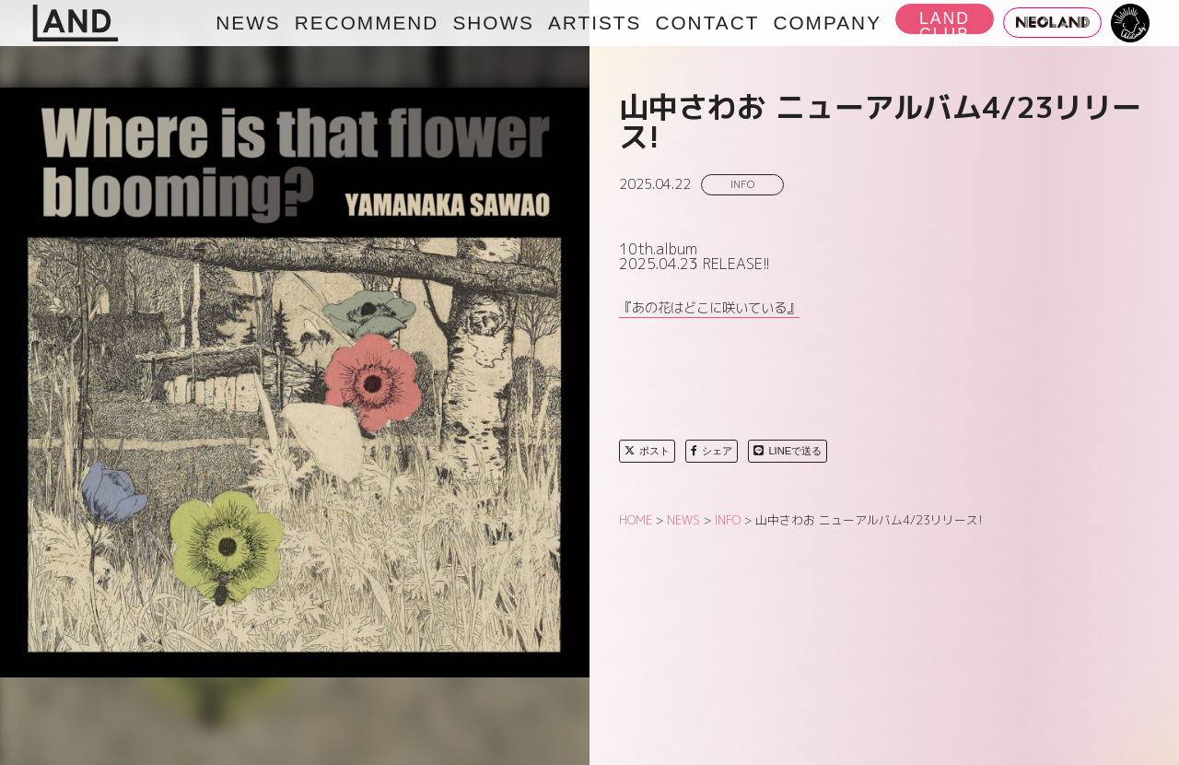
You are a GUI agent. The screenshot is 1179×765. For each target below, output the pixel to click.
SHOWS (493, 22)
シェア (711, 450)
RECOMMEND (367, 22)
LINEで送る (787, 450)
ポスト (647, 450)
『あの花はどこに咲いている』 (709, 308)
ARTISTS (594, 22)
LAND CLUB (944, 21)
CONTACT (707, 22)
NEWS (248, 22)
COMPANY (827, 22)
